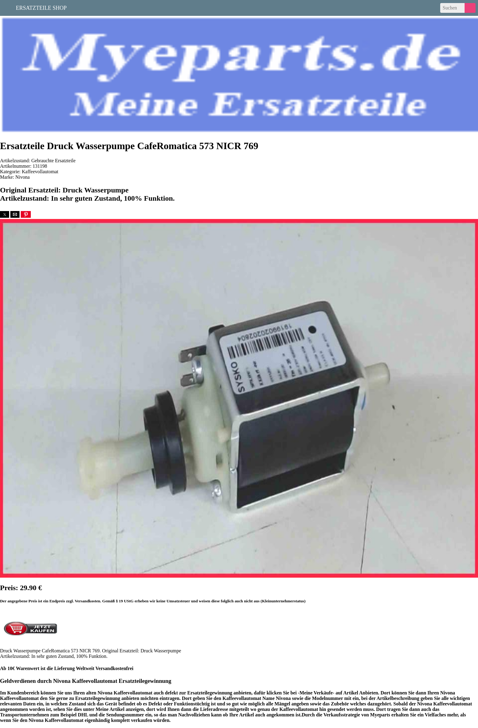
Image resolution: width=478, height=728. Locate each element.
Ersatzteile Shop (41, 7)
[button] (4, 214)
